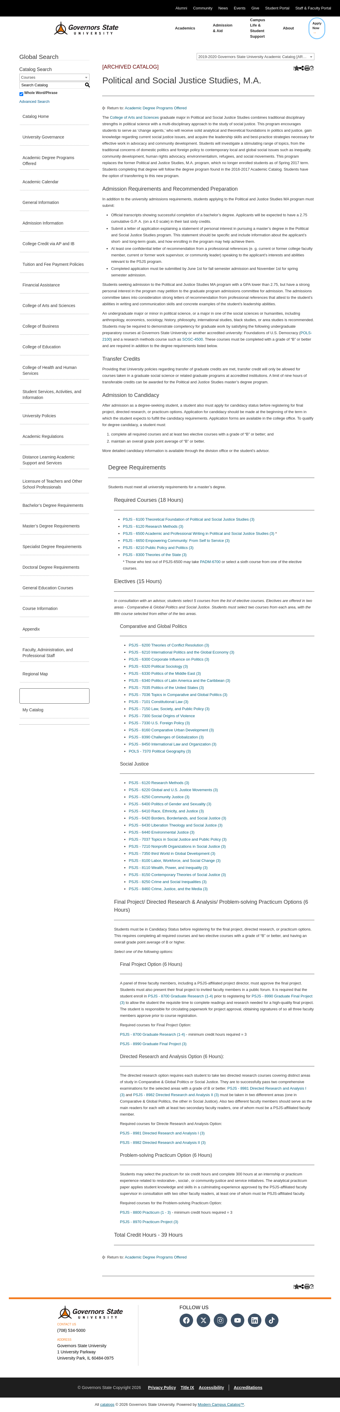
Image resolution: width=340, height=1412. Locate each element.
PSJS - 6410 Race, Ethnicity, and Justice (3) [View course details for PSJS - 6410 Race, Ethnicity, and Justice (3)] (166, 811)
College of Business (41, 326)
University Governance (43, 137)
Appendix (31, 629)
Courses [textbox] (28, 77)
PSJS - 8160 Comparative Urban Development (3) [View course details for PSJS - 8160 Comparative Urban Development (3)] (171, 730)
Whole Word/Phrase (40, 93)
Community (203, 8)
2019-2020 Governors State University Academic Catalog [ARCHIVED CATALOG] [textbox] (256, 57)
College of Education (42, 346)
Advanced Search (34, 101)
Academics (185, 28)
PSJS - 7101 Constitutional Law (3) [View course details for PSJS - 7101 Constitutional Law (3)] (158, 702)
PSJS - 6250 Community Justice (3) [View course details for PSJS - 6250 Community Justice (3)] (159, 797)
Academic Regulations (43, 436)
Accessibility (211, 1387)
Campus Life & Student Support (257, 28)
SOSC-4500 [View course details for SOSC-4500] (192, 339)
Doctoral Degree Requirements (51, 567)
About (288, 28)
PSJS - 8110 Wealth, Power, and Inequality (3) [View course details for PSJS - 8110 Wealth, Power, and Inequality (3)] (168, 867)
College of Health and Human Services (50, 370)
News (223, 8)
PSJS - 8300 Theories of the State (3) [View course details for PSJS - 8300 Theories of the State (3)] (155, 554)
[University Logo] (81, 28)
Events (240, 8)
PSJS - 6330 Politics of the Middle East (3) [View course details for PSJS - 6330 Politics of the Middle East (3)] (165, 673)
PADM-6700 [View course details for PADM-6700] (210, 562)
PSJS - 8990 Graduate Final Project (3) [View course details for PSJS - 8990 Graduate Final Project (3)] (153, 1044)
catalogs (107, 1404)
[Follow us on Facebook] (186, 1320)
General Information (41, 202)
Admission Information (43, 223)
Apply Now (316, 28)
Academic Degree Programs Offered (48, 160)
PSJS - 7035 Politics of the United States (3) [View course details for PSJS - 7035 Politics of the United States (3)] (166, 687)
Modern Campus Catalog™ (221, 1404)
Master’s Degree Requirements (51, 526)
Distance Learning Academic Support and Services (49, 460)
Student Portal (277, 8)
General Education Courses (48, 587)
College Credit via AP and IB (48, 243)
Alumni (181, 8)
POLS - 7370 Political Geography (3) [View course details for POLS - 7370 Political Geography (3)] (160, 751)
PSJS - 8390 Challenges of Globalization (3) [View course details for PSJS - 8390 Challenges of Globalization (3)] (166, 737)
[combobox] (255, 56)
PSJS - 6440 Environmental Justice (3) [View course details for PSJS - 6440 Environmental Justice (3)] (161, 832)
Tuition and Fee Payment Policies (53, 264)
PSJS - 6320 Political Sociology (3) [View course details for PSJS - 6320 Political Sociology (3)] (158, 666)
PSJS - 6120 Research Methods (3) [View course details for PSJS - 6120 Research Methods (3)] (153, 526)
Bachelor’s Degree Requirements (53, 505)
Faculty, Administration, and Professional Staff (48, 652)
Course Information (40, 608)
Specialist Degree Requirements (52, 546)
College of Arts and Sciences (49, 305)
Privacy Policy (162, 1387)
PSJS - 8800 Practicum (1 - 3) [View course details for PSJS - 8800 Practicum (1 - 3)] (145, 1212)
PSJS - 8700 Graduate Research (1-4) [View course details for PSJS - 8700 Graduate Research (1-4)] (180, 996)
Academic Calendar (41, 181)
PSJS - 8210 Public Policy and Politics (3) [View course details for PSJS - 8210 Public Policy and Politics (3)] (158, 547)
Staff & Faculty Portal (313, 8)
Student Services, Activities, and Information (52, 394)
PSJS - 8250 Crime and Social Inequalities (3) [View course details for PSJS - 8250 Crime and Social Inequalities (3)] (167, 882)
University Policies (39, 415)
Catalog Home (36, 116)
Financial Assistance (41, 285)
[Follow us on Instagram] (220, 1320)
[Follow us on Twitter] (203, 1320)
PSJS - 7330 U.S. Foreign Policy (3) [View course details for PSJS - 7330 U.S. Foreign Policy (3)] (159, 723)
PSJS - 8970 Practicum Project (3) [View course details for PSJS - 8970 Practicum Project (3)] (149, 1222)
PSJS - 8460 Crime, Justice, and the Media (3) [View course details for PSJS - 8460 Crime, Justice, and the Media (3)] (168, 889)
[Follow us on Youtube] (237, 1320)
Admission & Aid (222, 28)
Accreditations (248, 1387)
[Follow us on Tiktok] (271, 1320)
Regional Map (35, 674)
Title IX (187, 1387)
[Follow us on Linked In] (254, 1320)
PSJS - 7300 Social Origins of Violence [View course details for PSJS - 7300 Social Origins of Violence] (162, 716)
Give (255, 8)
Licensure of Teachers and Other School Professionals (52, 484)
